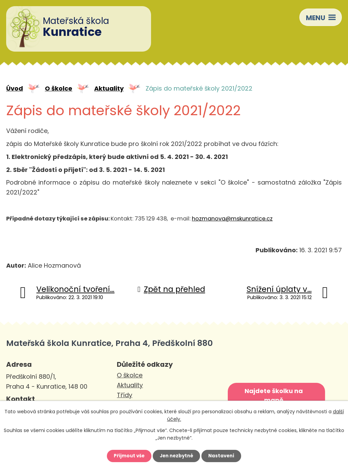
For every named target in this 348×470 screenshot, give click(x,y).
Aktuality (109, 89)
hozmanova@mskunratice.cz (232, 219)
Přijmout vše (126, 455)
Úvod (14, 89)
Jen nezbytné (177, 455)
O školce (58, 89)
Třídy (124, 395)
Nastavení (224, 455)
